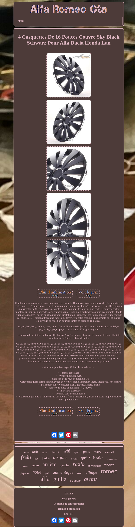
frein (26, 457)
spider (44, 453)
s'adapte (75, 480)
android (109, 452)
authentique (63, 472)
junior (46, 458)
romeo (109, 471)
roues (35, 465)
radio (79, 464)
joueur (25, 466)
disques (60, 457)
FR (71, 513)
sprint (85, 458)
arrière (49, 464)
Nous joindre (69, 498)
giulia (59, 479)
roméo (98, 452)
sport (77, 452)
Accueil (69, 493)
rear (79, 473)
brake (98, 458)
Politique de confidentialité (69, 503)
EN (66, 513)
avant (90, 479)
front (109, 465)
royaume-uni (112, 459)
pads (47, 473)
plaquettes (24, 473)
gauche (64, 465)
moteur (74, 458)
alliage (91, 472)
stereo (25, 452)
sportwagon (94, 465)
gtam (86, 452)
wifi (67, 451)
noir (35, 451)
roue (37, 472)
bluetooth (55, 452)
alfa (45, 478)
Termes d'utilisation (68, 508)
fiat (36, 458)
